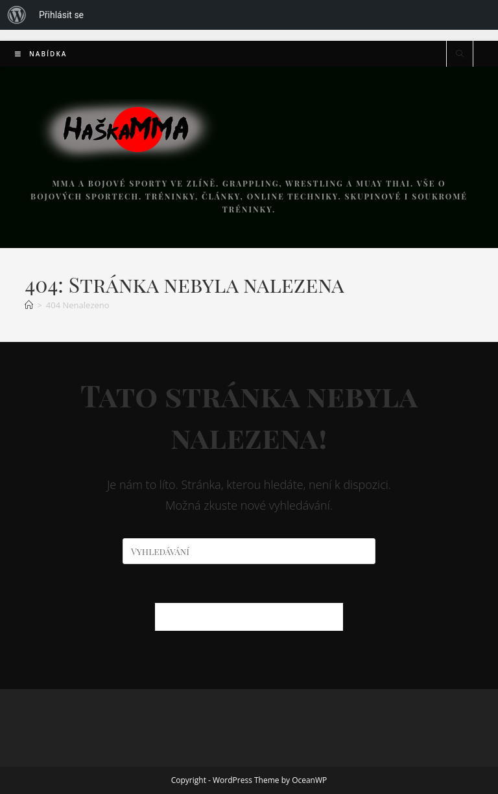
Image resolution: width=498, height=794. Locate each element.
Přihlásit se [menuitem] (61, 15)
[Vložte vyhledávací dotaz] (249, 551)
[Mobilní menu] (41, 53)
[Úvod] (29, 305)
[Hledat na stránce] (460, 54)
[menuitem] (17, 15)
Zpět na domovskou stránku (249, 616)
